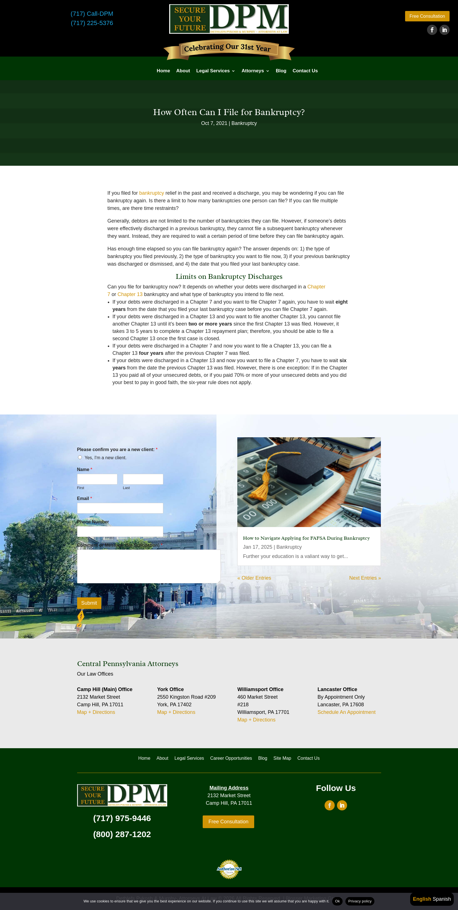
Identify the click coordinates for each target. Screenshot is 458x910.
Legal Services (213, 70)
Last (126, 488)
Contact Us (305, 70)
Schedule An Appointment (347, 712)
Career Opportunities (231, 758)
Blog (281, 70)
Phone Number (93, 521)
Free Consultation (427, 16)
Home (163, 70)
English (422, 899)
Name (84, 469)
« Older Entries (254, 578)
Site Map (282, 758)
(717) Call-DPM (92, 13)
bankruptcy (151, 193)
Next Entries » (365, 578)
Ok (337, 901)
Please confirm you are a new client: (117, 449)
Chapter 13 (130, 294)
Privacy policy (360, 901)
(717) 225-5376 (92, 22)
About (183, 70)
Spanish (442, 899)
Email (84, 498)
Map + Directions (96, 712)
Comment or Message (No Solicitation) (120, 545)
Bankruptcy (244, 123)
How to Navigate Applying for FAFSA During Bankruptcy (306, 538)
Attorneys (253, 70)
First (80, 488)
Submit (89, 603)
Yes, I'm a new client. (106, 457)
